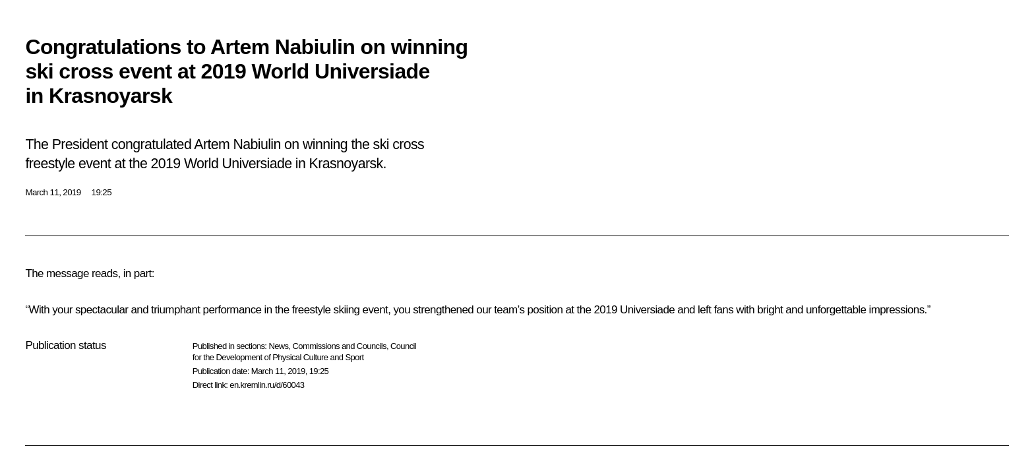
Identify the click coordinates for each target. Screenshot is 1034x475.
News (278, 346)
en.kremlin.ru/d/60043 (266, 385)
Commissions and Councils (339, 346)
